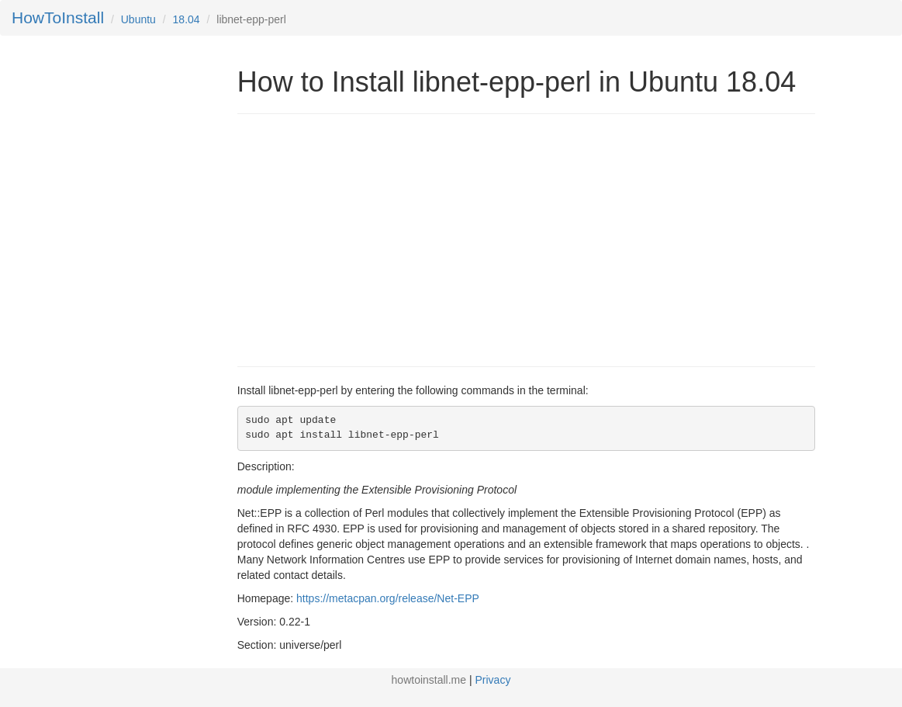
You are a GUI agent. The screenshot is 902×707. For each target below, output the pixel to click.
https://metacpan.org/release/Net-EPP (387, 598)
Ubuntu (138, 19)
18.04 (186, 19)
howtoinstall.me (429, 680)
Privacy (493, 680)
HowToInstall (58, 17)
